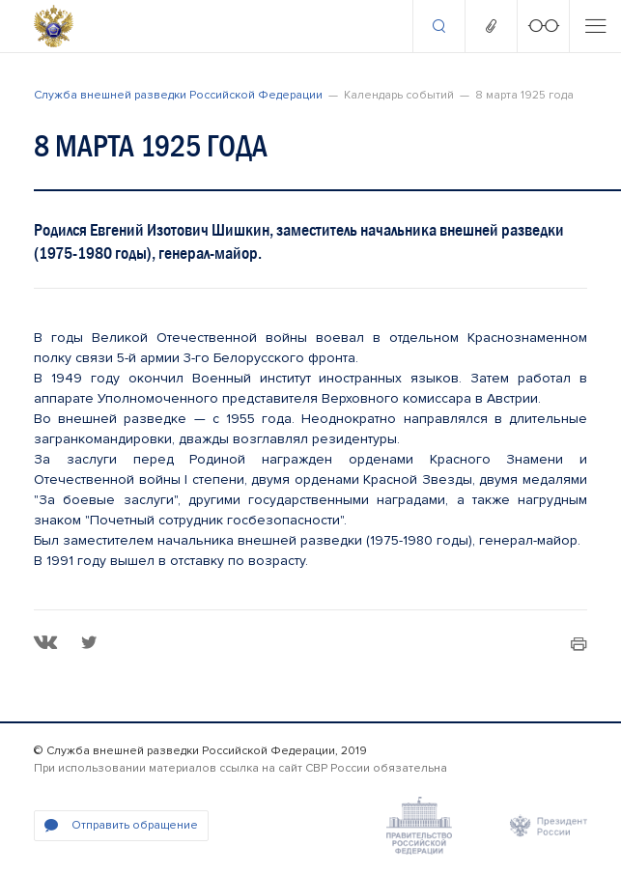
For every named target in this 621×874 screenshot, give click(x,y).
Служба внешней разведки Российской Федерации (178, 95)
